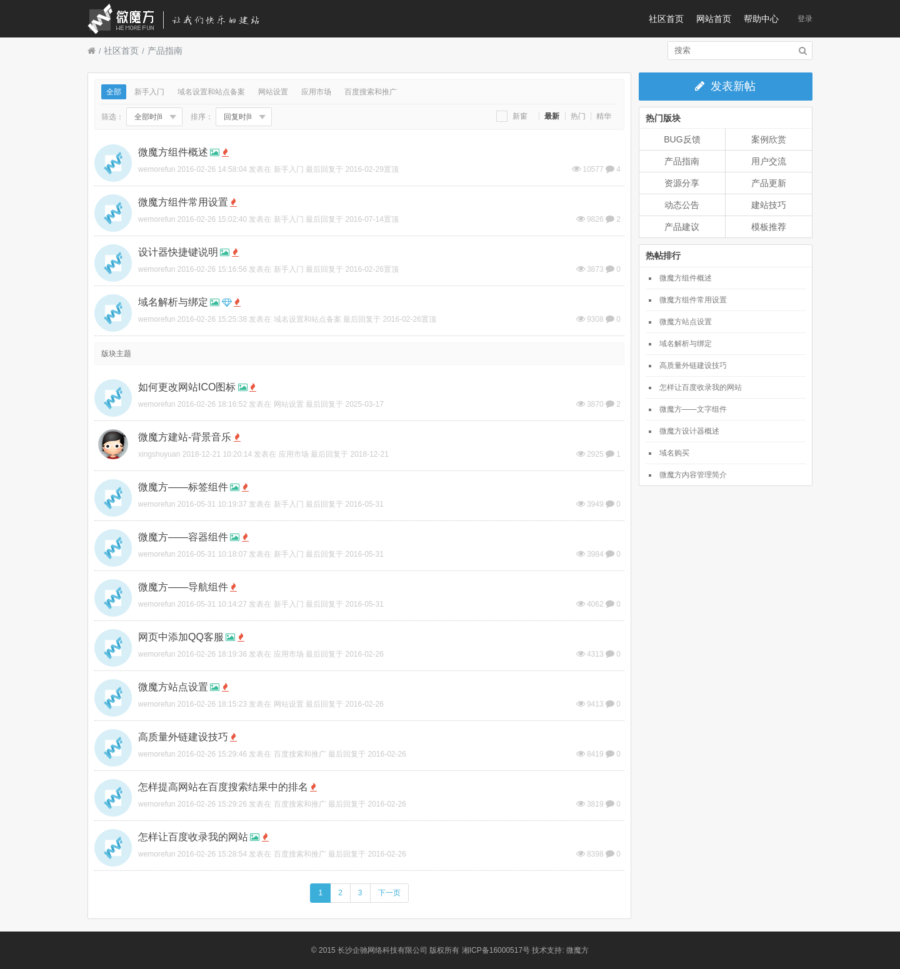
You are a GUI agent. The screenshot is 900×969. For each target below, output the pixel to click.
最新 (551, 116)
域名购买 (674, 453)
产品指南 (165, 51)
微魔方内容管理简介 (693, 474)
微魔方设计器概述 (689, 431)
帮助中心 (761, 19)
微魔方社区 (184, 18)
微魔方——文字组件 (693, 409)
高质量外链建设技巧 (183, 737)
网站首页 (713, 19)
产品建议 (681, 227)
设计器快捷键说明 (178, 252)
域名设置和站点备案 (211, 91)
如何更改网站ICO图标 (187, 387)
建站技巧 (768, 205)
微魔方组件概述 (173, 152)
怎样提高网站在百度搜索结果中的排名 (223, 787)
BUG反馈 (682, 139)
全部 (113, 91)
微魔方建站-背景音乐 (184, 437)
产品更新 (768, 183)
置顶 (391, 169)
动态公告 (681, 205)
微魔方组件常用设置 (183, 202)
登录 (805, 18)
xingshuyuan (159, 454)
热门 (578, 116)
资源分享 (681, 183)
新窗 (512, 116)
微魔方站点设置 (173, 687)
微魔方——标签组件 (183, 487)
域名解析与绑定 (173, 302)
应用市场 (316, 91)
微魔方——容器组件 (183, 537)
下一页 (389, 892)
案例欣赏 (768, 139)
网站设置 (273, 91)
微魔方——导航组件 (183, 587)
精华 (603, 116)
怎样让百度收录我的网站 (193, 837)
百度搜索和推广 (370, 91)
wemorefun (156, 169)
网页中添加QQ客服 (181, 637)
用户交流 (768, 161)
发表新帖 (725, 86)
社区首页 (666, 19)
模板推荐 (768, 227)
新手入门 (149, 91)
